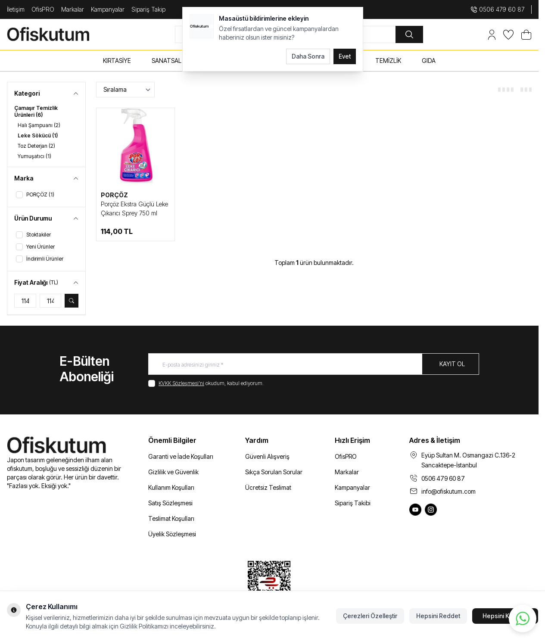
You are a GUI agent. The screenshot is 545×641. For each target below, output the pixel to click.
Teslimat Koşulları (171, 518)
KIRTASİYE (117, 60)
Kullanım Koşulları (171, 487)
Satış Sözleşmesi (170, 503)
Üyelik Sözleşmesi (172, 534)
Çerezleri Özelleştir (370, 615)
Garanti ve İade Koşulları (180, 456)
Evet (345, 56)
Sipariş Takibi (353, 503)
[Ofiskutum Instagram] (431, 510)
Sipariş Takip (148, 9)
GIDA (429, 60)
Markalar (72, 9)
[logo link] (58, 34)
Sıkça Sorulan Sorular (273, 472)
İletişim (16, 9)
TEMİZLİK (388, 60)
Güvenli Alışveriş (267, 456)
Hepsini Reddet (438, 615)
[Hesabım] (492, 34)
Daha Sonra (308, 56)
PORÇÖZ (114, 195)
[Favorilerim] (508, 34)
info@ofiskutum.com (448, 491)
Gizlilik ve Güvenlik (173, 472)
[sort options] (125, 89)
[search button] (409, 34)
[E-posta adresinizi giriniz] (314, 364)
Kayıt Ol (452, 363)
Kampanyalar (108, 9)
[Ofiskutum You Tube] (415, 510)
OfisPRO (42, 9)
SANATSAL (166, 60)
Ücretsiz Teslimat (268, 487)
